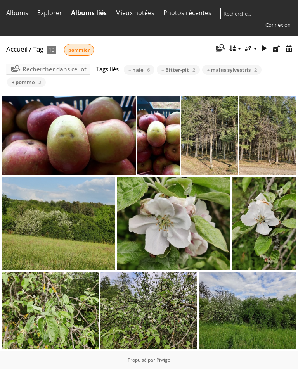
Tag (38, 49)
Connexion (278, 24)
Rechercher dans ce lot (55, 69)
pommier (79, 50)
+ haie (139, 69)
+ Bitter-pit (178, 69)
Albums (17, 13)
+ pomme (26, 82)
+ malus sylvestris (232, 69)
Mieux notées (134, 13)
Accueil (17, 49)
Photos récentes (187, 13)
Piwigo (163, 360)
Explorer (49, 13)
